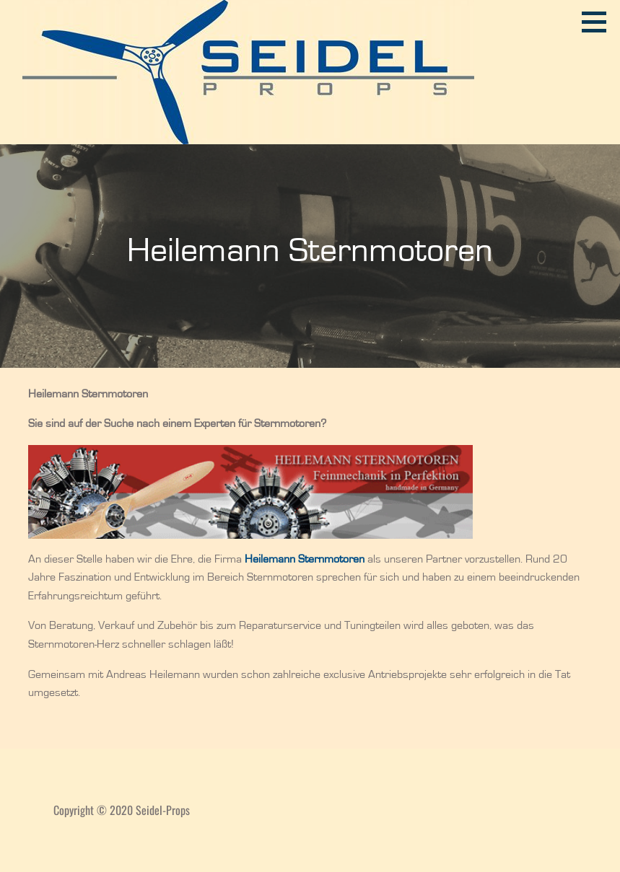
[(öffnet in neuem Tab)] (304, 559)
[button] (599, 21)
